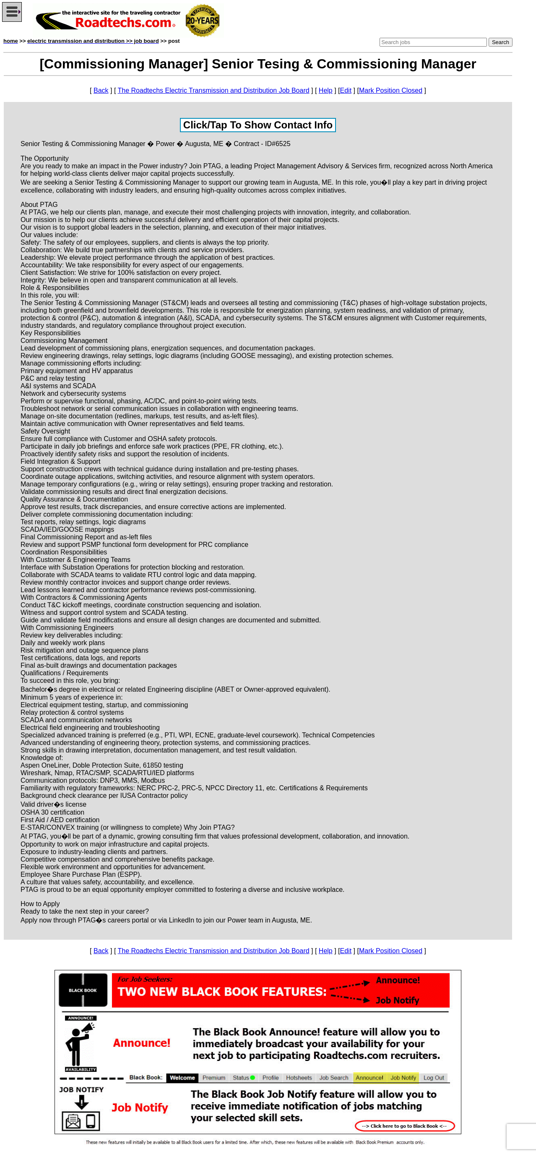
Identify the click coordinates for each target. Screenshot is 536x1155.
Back (101, 90)
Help (326, 90)
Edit (346, 90)
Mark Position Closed (390, 90)
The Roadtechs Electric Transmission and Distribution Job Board (214, 90)
